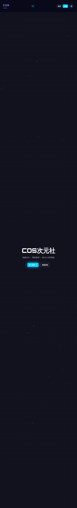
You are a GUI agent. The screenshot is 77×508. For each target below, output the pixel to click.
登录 (59, 6)
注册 (65, 6)
